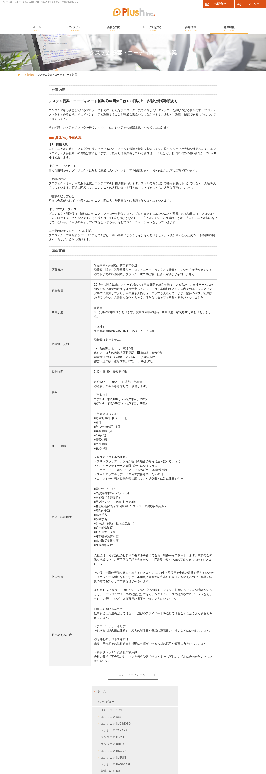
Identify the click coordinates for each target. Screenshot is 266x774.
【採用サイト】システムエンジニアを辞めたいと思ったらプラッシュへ (105, 762)
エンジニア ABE (214, 115)
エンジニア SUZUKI (217, 156)
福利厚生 (210, 214)
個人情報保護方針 (238, 749)
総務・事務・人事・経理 (220, 292)
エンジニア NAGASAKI (219, 163)
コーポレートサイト (193, 731)
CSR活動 (210, 187)
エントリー (252, 4)
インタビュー (209, 100)
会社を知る (208, 178)
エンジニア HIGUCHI (217, 149)
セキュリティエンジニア (220, 245)
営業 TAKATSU (213, 170)
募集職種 (206, 236)
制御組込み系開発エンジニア (223, 275)
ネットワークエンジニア (220, 258)
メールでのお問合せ (166, 716)
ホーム (205, 90)
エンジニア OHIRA (216, 142)
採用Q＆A (210, 227)
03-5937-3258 (56, 722)
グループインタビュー (218, 109)
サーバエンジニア (216, 251)
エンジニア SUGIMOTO (219, 122)
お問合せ (206, 301)
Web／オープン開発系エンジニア (224, 267)
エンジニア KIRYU (216, 136)
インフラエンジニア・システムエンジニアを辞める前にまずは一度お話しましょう (40, 2)
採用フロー (211, 221)
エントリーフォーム (101, 674)
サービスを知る (211, 195)
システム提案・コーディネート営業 (224, 284)
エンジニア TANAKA (217, 129)
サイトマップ (209, 332)
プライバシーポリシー (215, 321)
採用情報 (206, 205)
